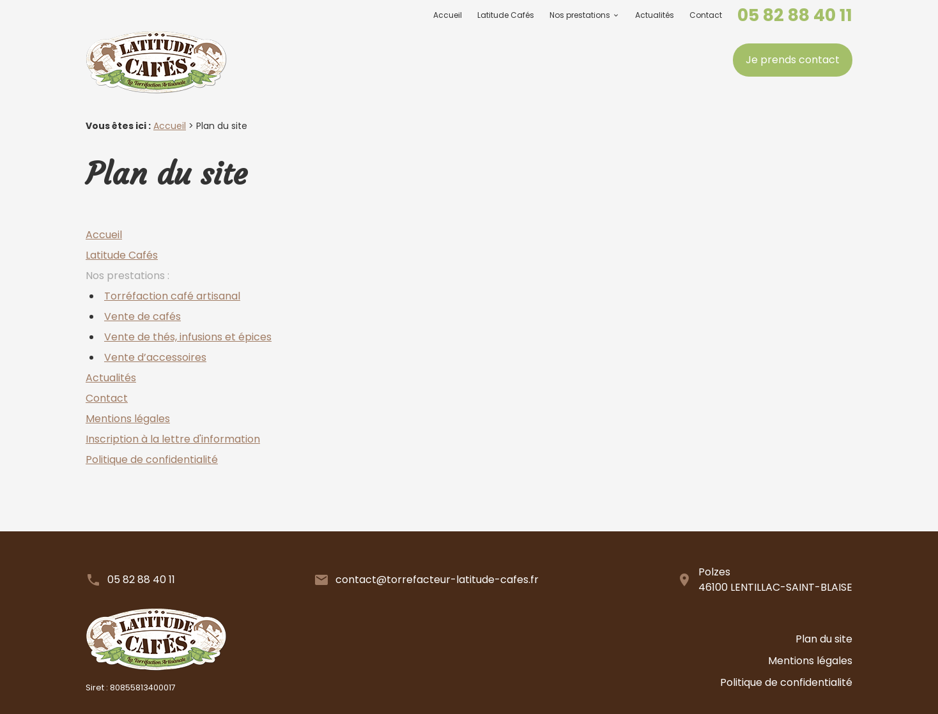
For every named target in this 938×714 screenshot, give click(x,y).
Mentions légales (128, 418)
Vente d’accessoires (155, 357)
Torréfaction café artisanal (172, 296)
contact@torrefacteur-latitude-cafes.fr (437, 579)
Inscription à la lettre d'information (173, 439)
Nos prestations (580, 15)
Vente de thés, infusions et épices (188, 337)
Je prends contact (793, 59)
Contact (705, 15)
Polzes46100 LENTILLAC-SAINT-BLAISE (775, 580)
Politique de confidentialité (152, 459)
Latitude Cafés (505, 15)
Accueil (447, 15)
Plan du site (824, 655)
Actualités (654, 15)
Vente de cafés (142, 316)
